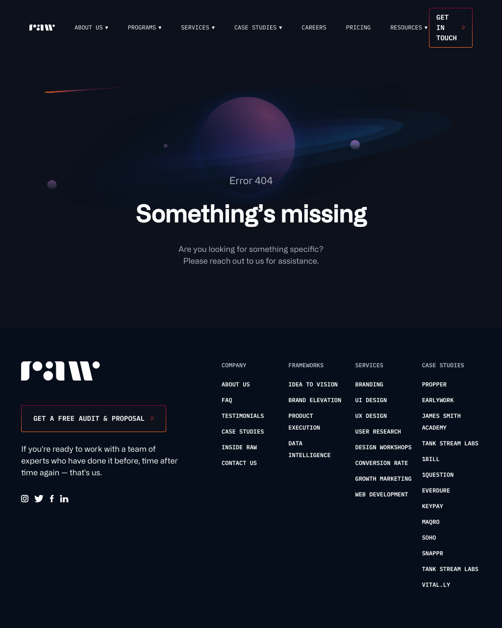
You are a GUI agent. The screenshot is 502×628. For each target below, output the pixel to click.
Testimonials (243, 416)
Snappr (432, 553)
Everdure (436, 490)
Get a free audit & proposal (89, 418)
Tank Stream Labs (450, 443)
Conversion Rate (381, 463)
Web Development (381, 494)
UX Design (371, 416)
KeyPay (432, 506)
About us (236, 384)
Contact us (239, 463)
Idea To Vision (313, 384)
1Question (438, 475)
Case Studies (243, 432)
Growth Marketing (383, 479)
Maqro (431, 522)
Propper (434, 384)
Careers (313, 27)
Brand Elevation (314, 400)
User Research (378, 432)
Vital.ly (436, 585)
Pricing (358, 27)
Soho (429, 538)
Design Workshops (383, 447)
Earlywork (438, 400)
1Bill (431, 459)
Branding (369, 384)
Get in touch (446, 27)
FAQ (227, 400)
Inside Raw (239, 447)
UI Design (371, 400)
